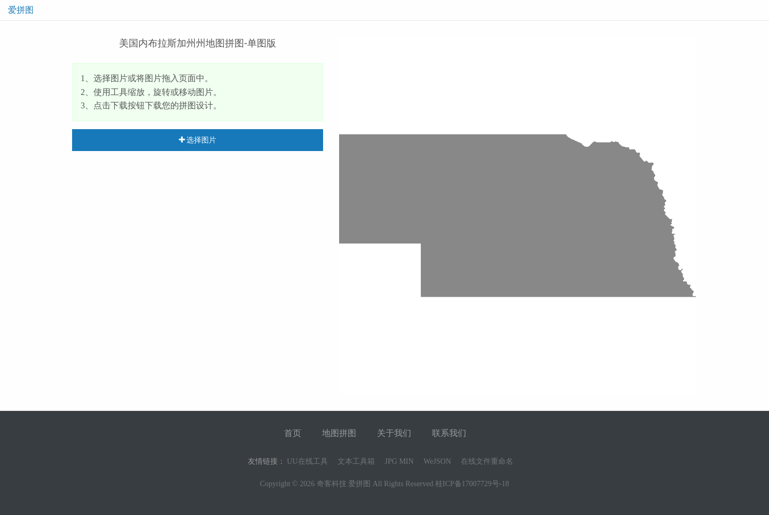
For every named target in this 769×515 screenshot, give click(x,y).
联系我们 (449, 433)
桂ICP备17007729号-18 (472, 484)
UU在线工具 (307, 461)
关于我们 (394, 433)
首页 (292, 433)
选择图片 (198, 140)
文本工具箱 (356, 461)
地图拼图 (339, 433)
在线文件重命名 (487, 461)
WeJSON (437, 461)
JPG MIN (399, 461)
